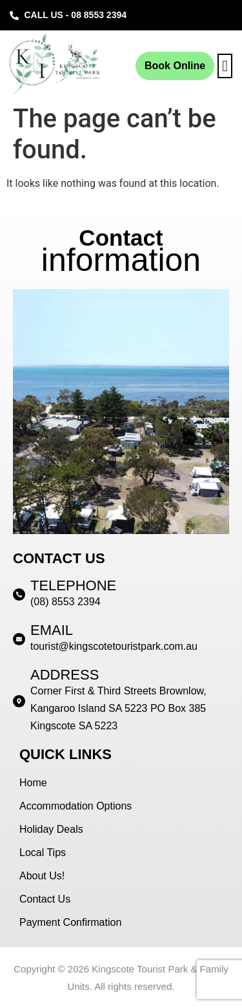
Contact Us (44, 899)
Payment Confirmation (70, 922)
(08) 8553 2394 (65, 601)
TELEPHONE (73, 585)
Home (33, 782)
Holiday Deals (51, 829)
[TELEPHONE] (19, 594)
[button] (224, 66)
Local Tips (42, 852)
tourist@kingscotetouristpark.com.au (113, 646)
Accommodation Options (75, 805)
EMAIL (51, 630)
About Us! (42, 875)
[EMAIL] (19, 639)
